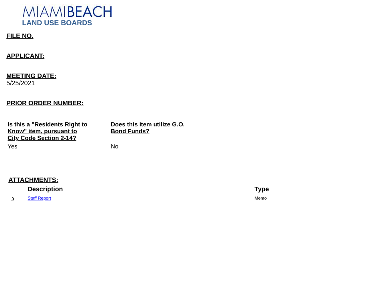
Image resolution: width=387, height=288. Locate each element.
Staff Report (39, 198)
